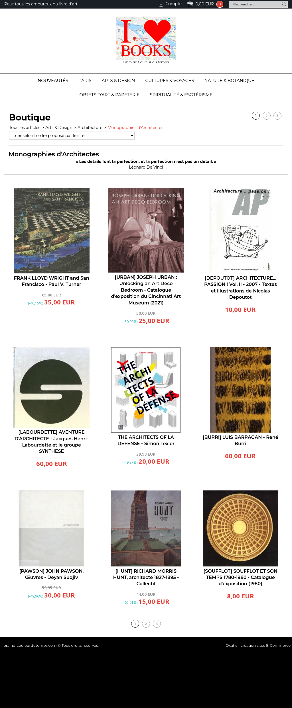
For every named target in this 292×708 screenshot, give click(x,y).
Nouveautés (53, 80)
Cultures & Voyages (169, 80)
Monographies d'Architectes (135, 127)
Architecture (90, 127)
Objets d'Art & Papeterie (110, 94)
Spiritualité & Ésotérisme (181, 94)
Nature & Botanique (229, 80)
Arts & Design (118, 80)
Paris (84, 80)
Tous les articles (24, 127)
